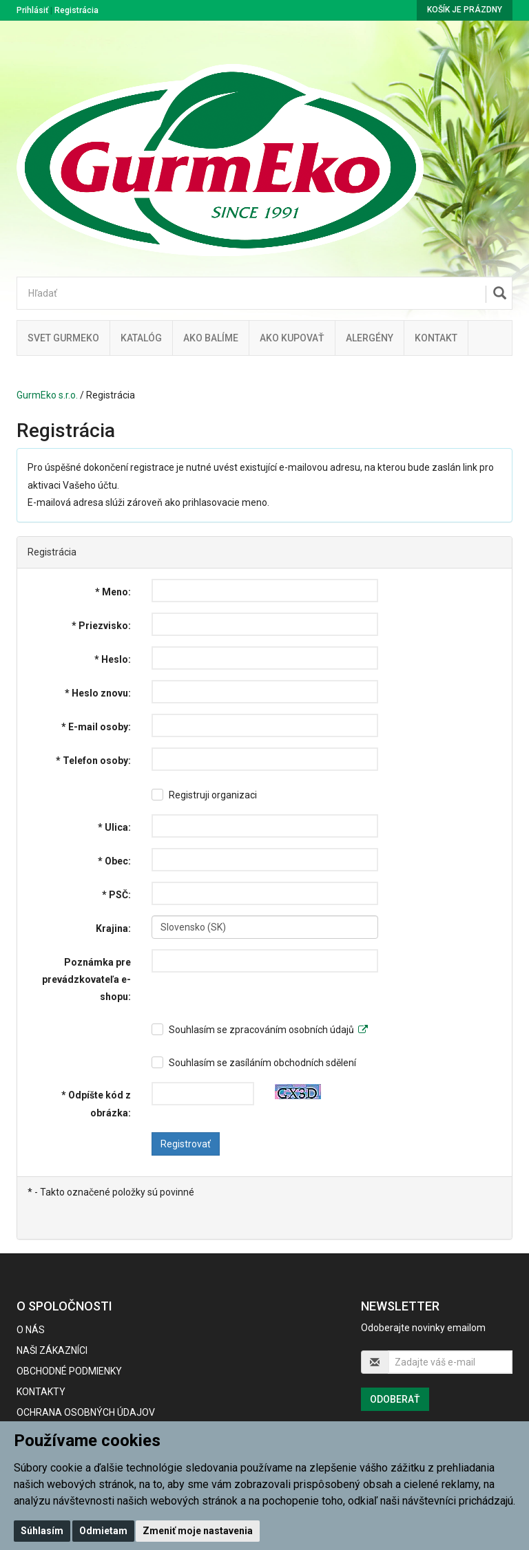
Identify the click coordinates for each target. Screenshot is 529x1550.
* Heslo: (112, 659)
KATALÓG (141, 337)
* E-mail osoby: (96, 726)
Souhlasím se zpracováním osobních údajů (268, 1029)
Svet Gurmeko (63, 337)
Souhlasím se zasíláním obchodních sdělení (262, 1062)
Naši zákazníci (52, 1350)
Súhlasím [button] (42, 1530)
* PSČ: (116, 894)
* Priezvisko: (101, 625)
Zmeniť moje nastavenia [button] (198, 1530)
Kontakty (41, 1391)
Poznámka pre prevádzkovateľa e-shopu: (86, 979)
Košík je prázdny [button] (464, 9)
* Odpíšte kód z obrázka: (96, 1104)
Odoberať (395, 1399)
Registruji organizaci (213, 794)
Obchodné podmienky (69, 1371)
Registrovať (185, 1143)
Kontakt (436, 337)
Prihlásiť (32, 10)
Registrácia (76, 10)
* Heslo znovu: (98, 693)
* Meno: (113, 591)
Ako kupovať (292, 337)
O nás (31, 1329)
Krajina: (113, 928)
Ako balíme (210, 337)
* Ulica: (114, 827)
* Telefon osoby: (93, 760)
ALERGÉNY (369, 337)
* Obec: (114, 861)
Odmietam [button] (103, 1530)
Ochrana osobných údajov (86, 1412)
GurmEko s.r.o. (47, 395)
